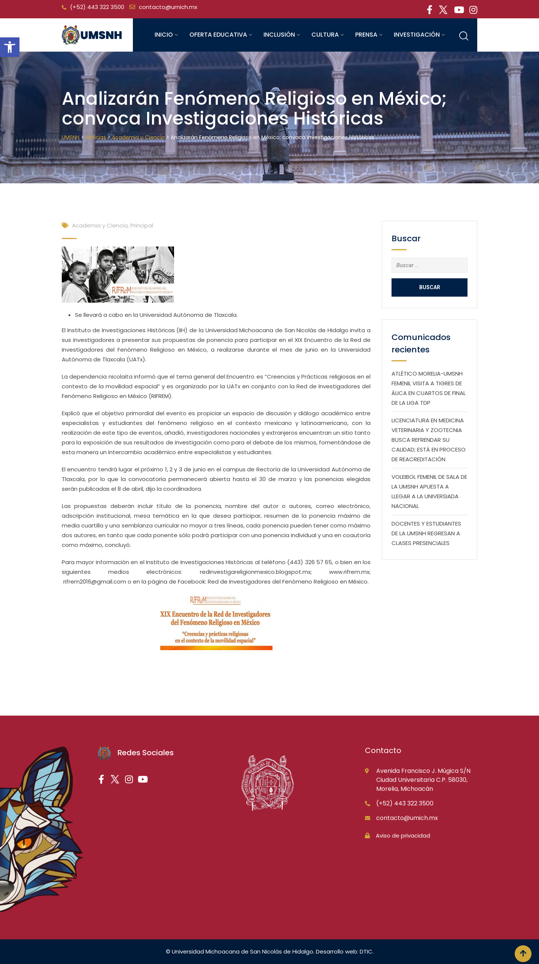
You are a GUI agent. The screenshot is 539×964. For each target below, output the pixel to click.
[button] (9, 47)
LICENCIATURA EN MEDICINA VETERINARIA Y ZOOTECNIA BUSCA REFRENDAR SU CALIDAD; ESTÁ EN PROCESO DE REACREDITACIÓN (429, 439)
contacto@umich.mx (168, 7)
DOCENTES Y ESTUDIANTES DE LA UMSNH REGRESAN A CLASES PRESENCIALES (426, 533)
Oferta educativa (218, 34)
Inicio (164, 34)
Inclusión (279, 34)
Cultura (325, 34)
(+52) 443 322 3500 (97, 7)
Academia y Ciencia (100, 225)
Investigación (417, 34)
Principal (141, 225)
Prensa (366, 34)
